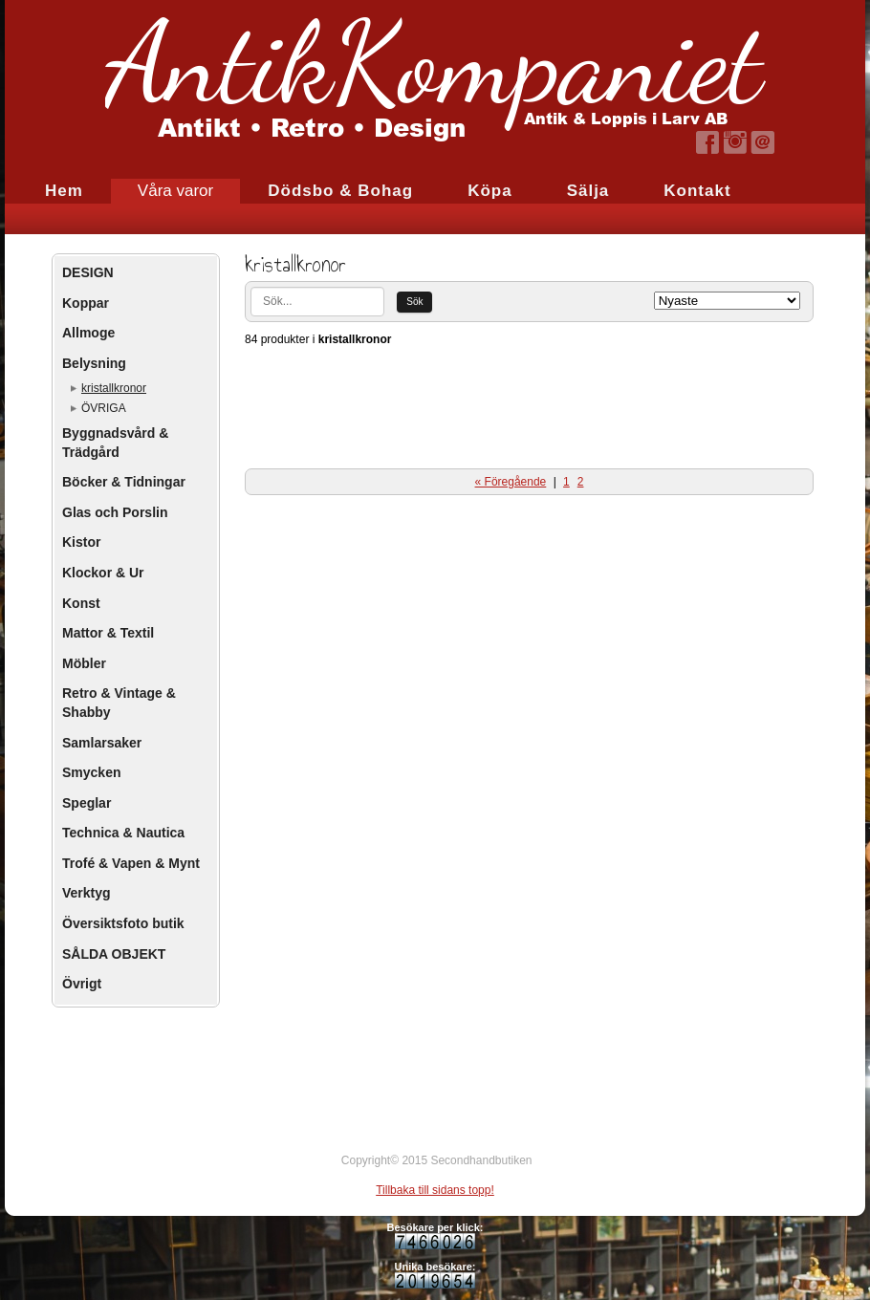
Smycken (91, 772)
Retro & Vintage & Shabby (119, 702)
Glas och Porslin (114, 512)
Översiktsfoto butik (123, 923)
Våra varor (175, 191)
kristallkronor (113, 388)
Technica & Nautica (123, 832)
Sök (414, 301)
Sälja (588, 191)
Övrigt (81, 983)
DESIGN (88, 272)
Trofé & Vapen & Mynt (131, 863)
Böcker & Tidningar (123, 481)
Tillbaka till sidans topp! (435, 1190)
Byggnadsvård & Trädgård (115, 442)
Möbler (84, 663)
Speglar (86, 803)
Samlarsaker (101, 742)
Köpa (490, 191)
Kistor (81, 542)
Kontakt (696, 191)
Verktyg (86, 892)
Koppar (85, 303)
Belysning (94, 363)
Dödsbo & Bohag (340, 191)
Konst (81, 603)
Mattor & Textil (108, 632)
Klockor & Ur (103, 572)
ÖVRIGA (103, 408)
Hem (64, 191)
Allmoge (88, 332)
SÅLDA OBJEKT (113, 954)
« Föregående (511, 481)
